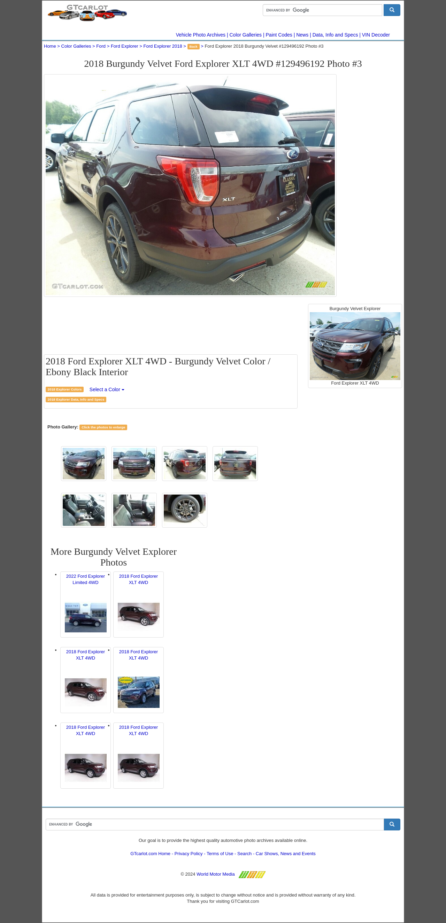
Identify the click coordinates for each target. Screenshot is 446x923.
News (302, 35)
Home (50, 46)
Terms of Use (220, 853)
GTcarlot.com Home (150, 853)
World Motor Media (216, 874)
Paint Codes (279, 35)
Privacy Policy (189, 853)
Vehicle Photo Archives (200, 35)
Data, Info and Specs (335, 35)
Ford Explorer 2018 (162, 46)
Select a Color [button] (107, 389)
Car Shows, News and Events (286, 853)
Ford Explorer (124, 46)
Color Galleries (246, 35)
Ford (101, 46)
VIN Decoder (376, 35)
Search (244, 853)
